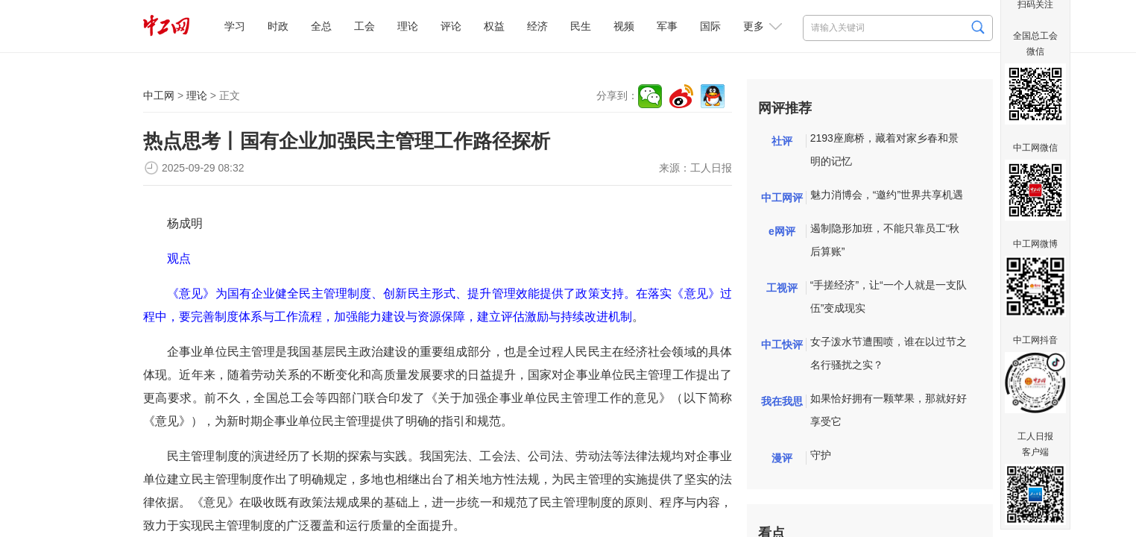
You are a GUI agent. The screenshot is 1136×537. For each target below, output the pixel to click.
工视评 (782, 288)
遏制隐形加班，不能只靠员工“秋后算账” (885, 239)
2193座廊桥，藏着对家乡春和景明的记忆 (884, 149)
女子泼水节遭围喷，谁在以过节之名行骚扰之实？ (888, 353)
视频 (623, 26)
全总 (321, 26)
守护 (820, 455)
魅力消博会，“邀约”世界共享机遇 (886, 195)
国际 (710, 26)
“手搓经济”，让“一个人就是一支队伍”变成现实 (888, 296)
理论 (407, 26)
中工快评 (782, 345)
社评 (781, 141)
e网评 (782, 231)
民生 (580, 26)
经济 (537, 26)
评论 (451, 26)
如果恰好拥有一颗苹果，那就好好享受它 (888, 409)
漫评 (781, 458)
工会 (364, 26)
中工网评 (782, 198)
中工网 (158, 95)
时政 (278, 26)
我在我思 (782, 401)
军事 (667, 26)
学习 (234, 26)
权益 (494, 26)
